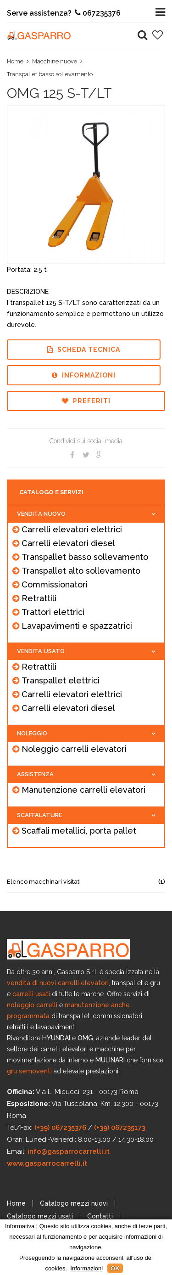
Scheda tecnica (83, 349)
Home (15, 61)
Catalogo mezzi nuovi (74, 1203)
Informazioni (84, 375)
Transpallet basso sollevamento (50, 74)
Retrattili (39, 598)
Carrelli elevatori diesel (68, 543)
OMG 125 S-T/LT (59, 93)
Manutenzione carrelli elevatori (83, 790)
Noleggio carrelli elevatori (74, 749)
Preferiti (86, 401)
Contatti (100, 1216)
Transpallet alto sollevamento (81, 570)
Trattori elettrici (53, 612)
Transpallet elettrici (61, 680)
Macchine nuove (54, 61)
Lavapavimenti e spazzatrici (77, 626)
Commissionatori (55, 584)
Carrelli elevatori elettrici (72, 529)
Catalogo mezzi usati (40, 1216)
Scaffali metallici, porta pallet (79, 830)
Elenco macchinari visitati (86, 881)
